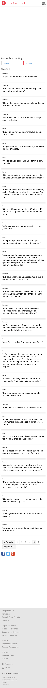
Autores (29, 63)
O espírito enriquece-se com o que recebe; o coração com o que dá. (22, 500)
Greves (5, 659)
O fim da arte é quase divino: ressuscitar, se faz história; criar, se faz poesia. (23, 437)
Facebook (7, 664)
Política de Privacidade (9, 680)
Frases (6, 63)
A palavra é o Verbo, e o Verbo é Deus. (21, 76)
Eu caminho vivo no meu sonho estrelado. (23, 407)
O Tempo (5, 652)
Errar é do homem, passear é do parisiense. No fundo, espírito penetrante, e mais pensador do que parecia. (23, 484)
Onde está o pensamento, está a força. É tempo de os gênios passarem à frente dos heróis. (22, 211)
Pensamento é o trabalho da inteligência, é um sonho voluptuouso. (22, 89)
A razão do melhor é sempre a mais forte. (22, 342)
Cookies (4, 682)
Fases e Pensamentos (10, 647)
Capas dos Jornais (9, 626)
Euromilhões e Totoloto (11, 617)
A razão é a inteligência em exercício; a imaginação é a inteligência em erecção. (21, 379)
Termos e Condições (8, 677)
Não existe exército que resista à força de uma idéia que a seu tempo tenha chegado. (22, 176)
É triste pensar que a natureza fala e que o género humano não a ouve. (22, 278)
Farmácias (6, 614)
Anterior (9, 542)
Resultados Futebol (9, 635)
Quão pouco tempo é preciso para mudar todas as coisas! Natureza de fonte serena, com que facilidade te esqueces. (22, 327)
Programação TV (8, 611)
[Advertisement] (23, 31)
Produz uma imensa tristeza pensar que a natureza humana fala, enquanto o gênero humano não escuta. (22, 294)
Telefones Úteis (8, 655)
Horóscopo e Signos (10, 629)
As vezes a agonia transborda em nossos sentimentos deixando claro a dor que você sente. (22, 422)
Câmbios (5, 620)
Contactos (5, 685)
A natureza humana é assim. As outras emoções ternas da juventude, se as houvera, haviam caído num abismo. (20, 310)
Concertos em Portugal (11, 632)
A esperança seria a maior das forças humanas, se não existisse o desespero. (21, 241)
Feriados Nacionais (9, 644)
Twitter (6, 668)
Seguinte (9, 547)
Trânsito (5, 641)
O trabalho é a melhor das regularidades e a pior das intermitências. (23, 104)
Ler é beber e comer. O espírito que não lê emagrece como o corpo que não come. (22, 452)
